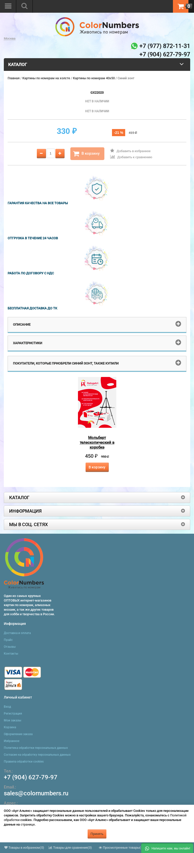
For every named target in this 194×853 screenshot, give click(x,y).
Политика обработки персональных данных (36, 748)
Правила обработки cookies (24, 761)
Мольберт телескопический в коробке (97, 442)
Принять (97, 834)
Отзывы (10, 647)
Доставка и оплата (17, 633)
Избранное (11, 741)
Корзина (10, 727)
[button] (167, 848)
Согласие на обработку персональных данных (37, 754)
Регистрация (13, 713)
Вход (7, 706)
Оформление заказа (18, 734)
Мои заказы (12, 720)
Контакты (11, 653)
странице (28, 824)
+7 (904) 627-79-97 (30, 777)
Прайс (8, 640)
